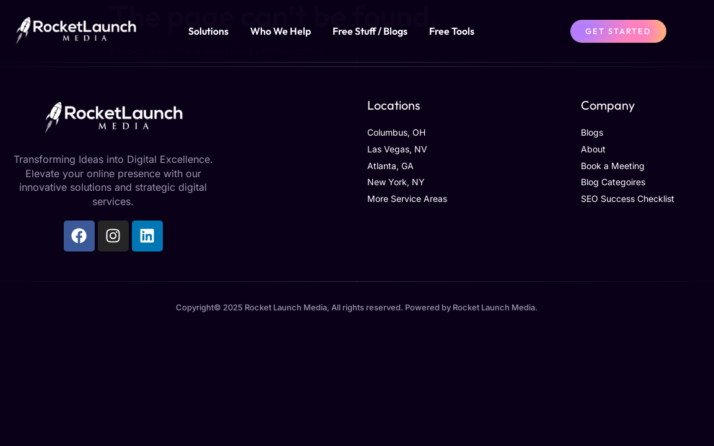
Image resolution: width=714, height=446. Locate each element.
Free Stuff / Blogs (370, 31)
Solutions (208, 31)
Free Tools (451, 31)
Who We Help (280, 31)
